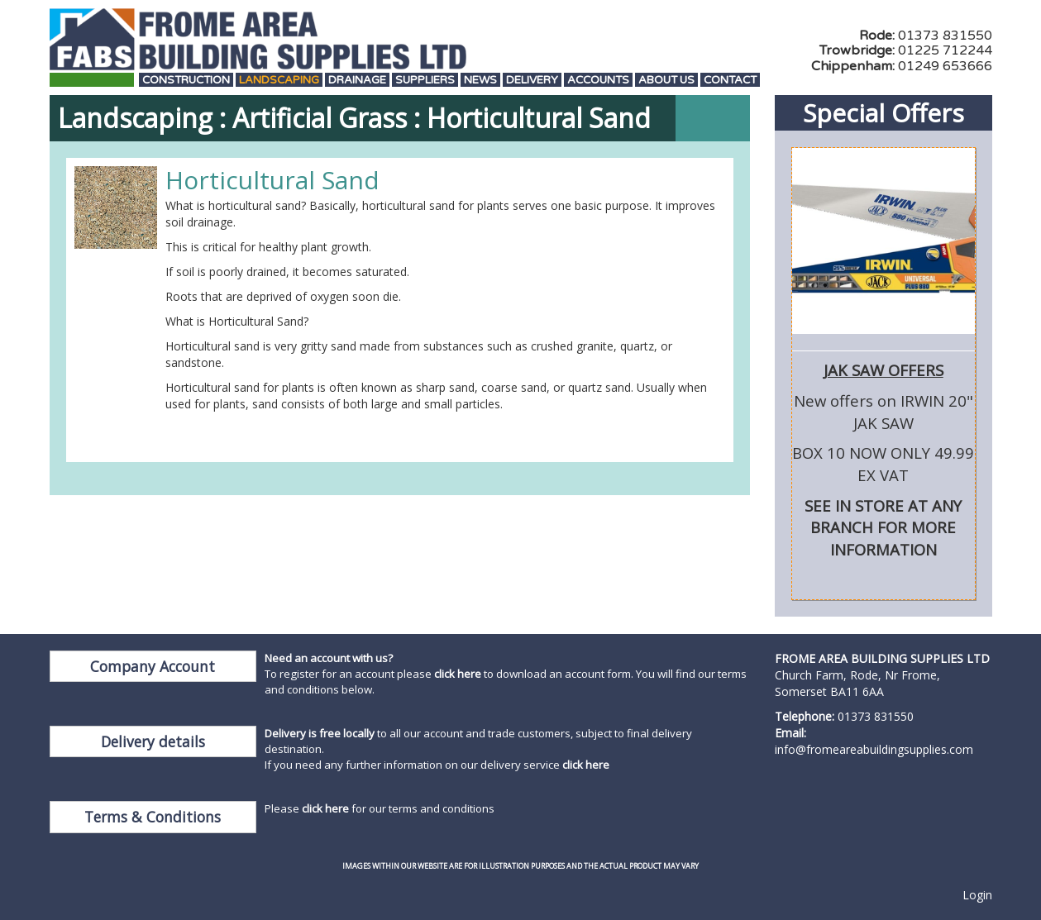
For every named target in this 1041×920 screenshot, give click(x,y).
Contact (730, 80)
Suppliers (425, 80)
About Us (666, 80)
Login (977, 895)
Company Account (152, 666)
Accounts (598, 80)
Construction (186, 80)
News (480, 80)
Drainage (357, 80)
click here (457, 673)
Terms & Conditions (152, 817)
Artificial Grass (319, 118)
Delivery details (153, 741)
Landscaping (279, 80)
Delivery (532, 80)
